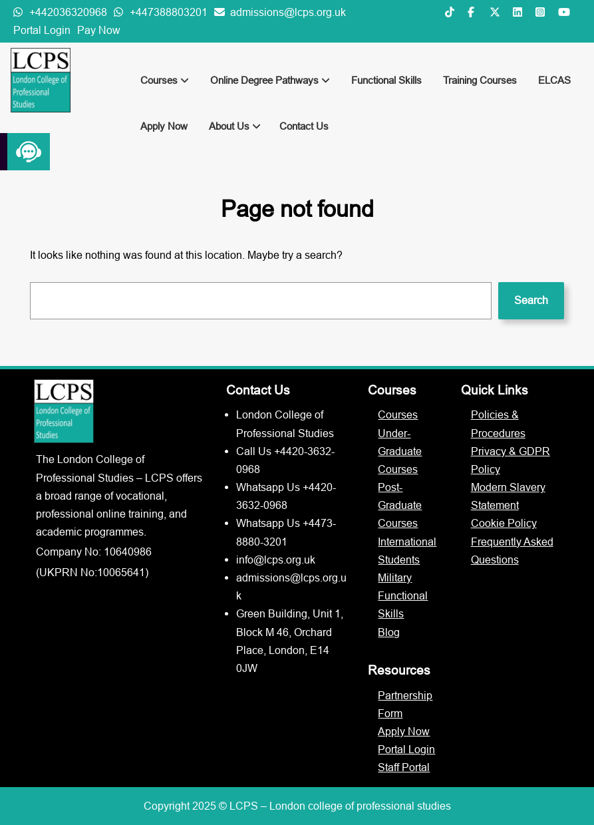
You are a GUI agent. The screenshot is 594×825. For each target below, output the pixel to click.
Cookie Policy (504, 523)
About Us (235, 126)
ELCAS (554, 80)
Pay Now (98, 30)
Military (395, 577)
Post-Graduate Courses (400, 505)
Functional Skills (386, 80)
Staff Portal (404, 767)
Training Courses (480, 80)
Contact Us (304, 126)
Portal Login (42, 30)
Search (531, 300)
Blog (389, 632)
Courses (164, 80)
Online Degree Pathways (270, 80)
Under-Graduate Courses (400, 451)
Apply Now (164, 126)
